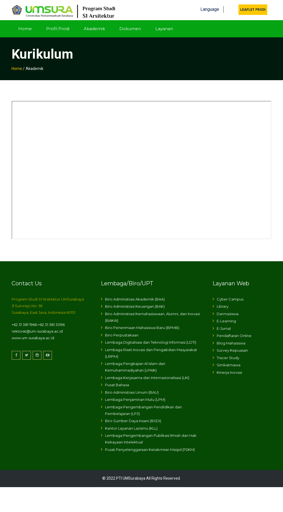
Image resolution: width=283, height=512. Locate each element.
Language (209, 7)
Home (25, 26)
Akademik (94, 26)
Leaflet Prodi (253, 8)
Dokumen (130, 26)
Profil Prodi (57, 26)
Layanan (164, 26)
